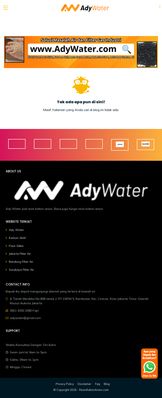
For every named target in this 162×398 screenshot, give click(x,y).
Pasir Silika (16, 246)
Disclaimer (84, 384)
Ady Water (16, 230)
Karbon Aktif (17, 238)
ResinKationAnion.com (94, 389)
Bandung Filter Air (21, 262)
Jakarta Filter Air (20, 254)
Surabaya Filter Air (21, 270)
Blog (107, 384)
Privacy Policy (65, 384)
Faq (97, 384)
